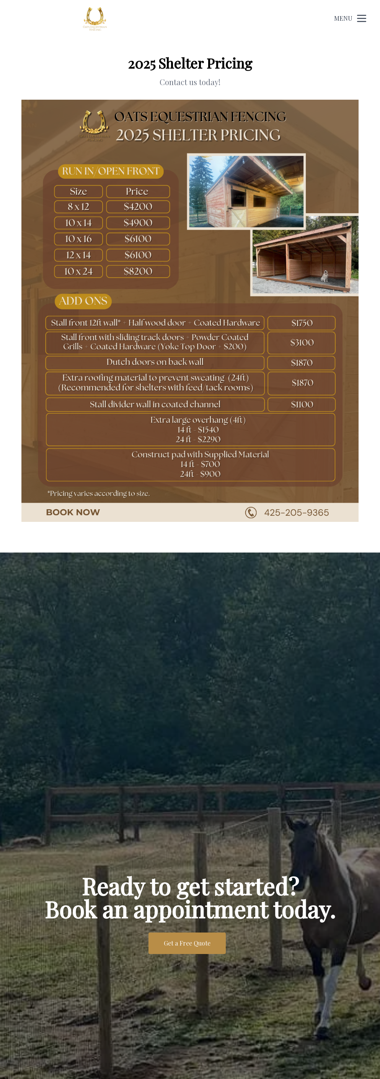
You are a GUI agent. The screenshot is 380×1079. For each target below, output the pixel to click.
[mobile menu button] (361, 18)
